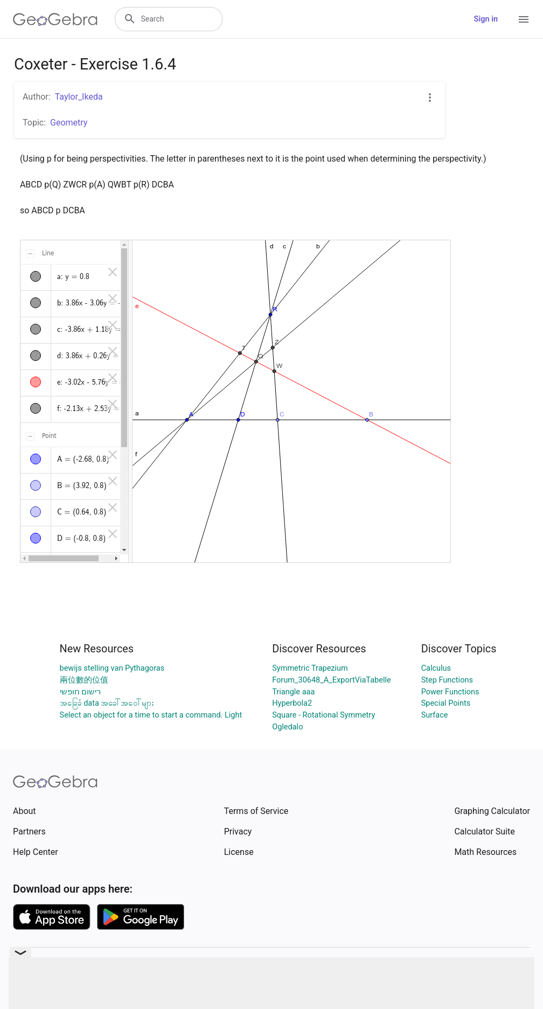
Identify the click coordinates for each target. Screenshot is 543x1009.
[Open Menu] (523, 19)
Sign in (486, 19)
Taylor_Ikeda (79, 97)
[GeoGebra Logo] (55, 19)
